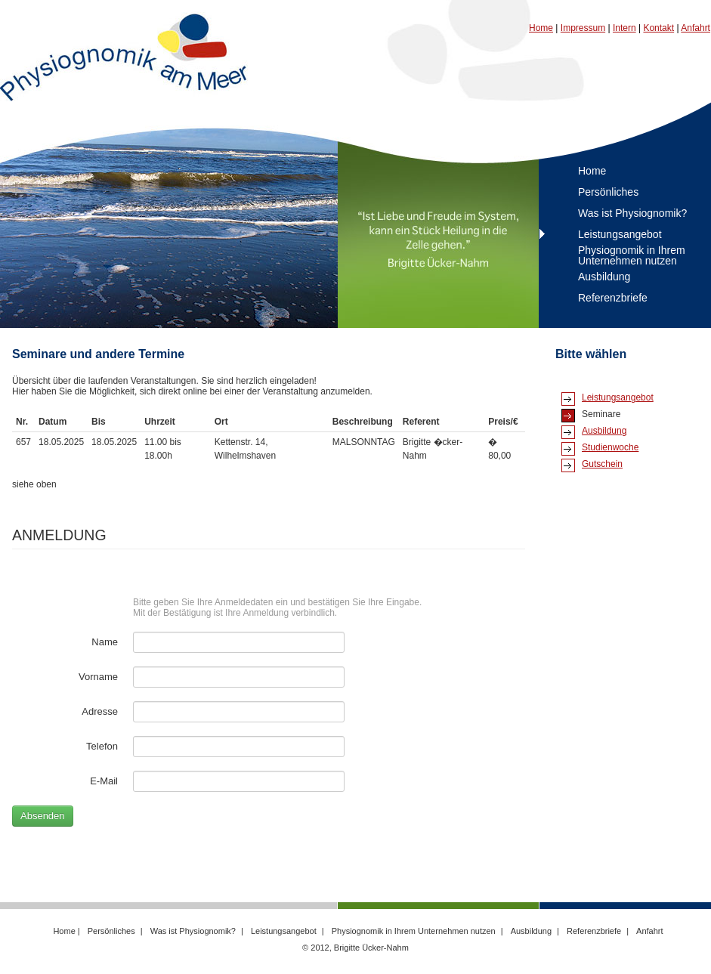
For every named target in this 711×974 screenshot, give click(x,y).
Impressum (583, 28)
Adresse (100, 711)
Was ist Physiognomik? (632, 213)
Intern (624, 28)
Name (104, 642)
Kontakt (658, 28)
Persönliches (608, 192)
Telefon (102, 746)
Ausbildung (604, 277)
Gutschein (602, 464)
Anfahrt (695, 28)
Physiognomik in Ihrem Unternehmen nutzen (631, 255)
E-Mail (104, 781)
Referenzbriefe (613, 298)
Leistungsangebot (620, 234)
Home (541, 28)
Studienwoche (610, 447)
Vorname (98, 676)
